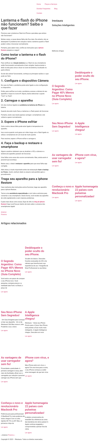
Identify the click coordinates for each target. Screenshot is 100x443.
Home (39, 4)
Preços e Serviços (51, 4)
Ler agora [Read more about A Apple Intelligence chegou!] (28, 336)
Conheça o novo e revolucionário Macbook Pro (12, 406)
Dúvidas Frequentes (43, 9)
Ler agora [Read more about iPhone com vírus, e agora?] (28, 376)
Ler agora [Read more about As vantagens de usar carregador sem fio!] (4, 382)
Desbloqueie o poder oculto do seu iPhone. (34, 251)
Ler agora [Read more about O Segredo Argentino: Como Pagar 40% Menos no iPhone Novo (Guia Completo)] (4, 292)
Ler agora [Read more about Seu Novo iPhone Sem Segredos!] (4, 330)
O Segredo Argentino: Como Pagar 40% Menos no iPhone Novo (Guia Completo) (12, 267)
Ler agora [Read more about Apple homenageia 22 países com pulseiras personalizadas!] (28, 433)
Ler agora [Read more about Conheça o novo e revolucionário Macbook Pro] (4, 427)
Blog (55, 9)
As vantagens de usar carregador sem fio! (11, 361)
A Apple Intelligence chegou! (32, 315)
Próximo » (11, 435)
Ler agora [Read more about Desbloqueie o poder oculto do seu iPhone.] (28, 272)
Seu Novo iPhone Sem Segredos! (11, 313)
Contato (39, 13)
